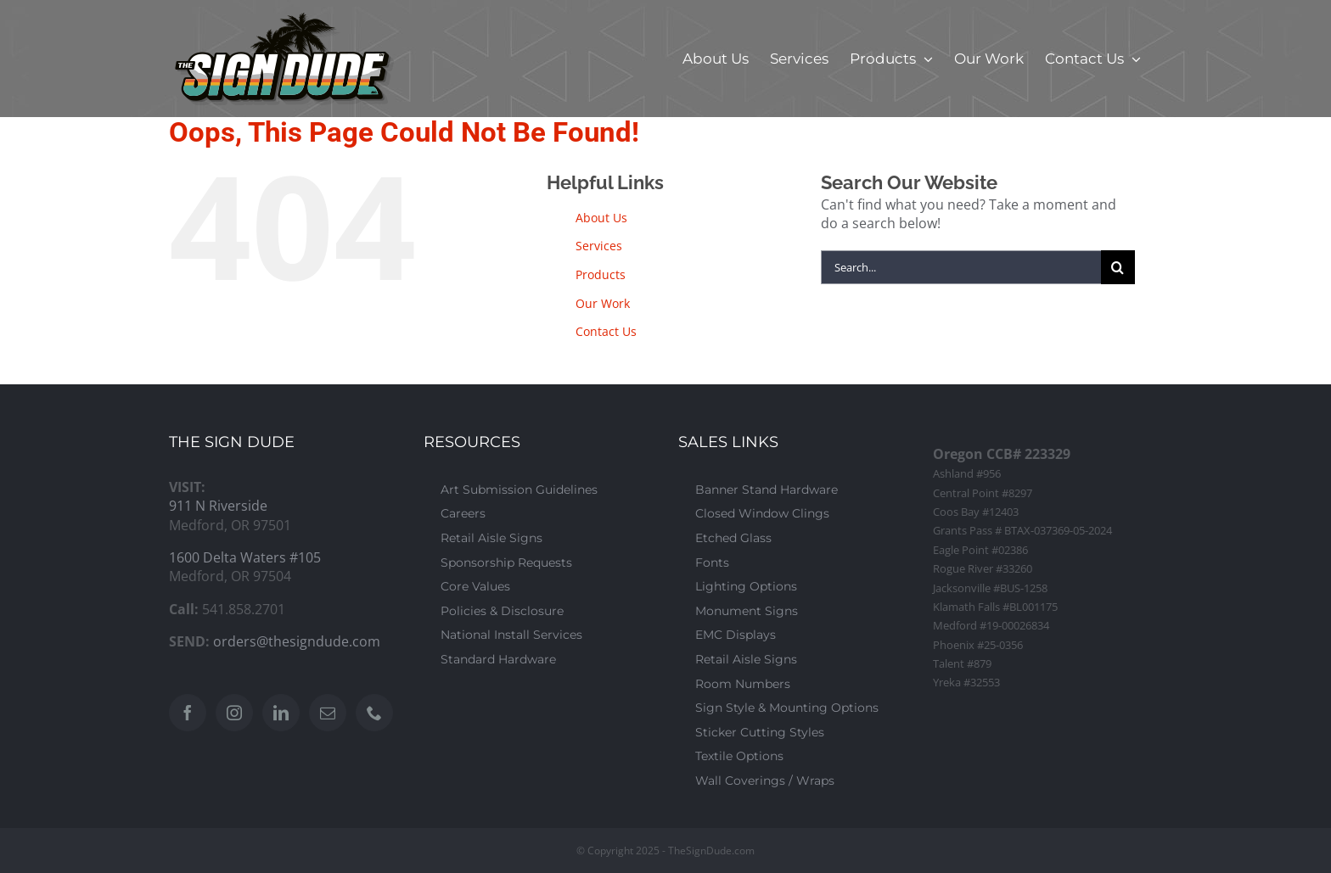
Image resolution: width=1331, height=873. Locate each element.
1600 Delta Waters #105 (245, 557)
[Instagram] (234, 712)
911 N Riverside (218, 505)
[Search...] (961, 267)
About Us (601, 218)
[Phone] (374, 712)
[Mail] (327, 712)
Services (599, 246)
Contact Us (606, 331)
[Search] (1118, 267)
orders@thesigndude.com (296, 641)
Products (601, 274)
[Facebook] (187, 712)
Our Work (603, 303)
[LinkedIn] (281, 712)
